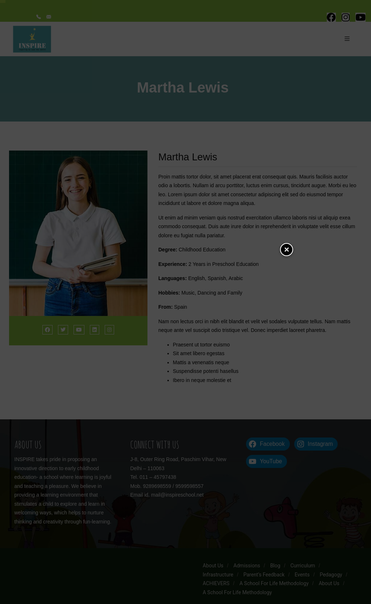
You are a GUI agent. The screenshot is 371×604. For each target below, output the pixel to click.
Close (286, 249)
